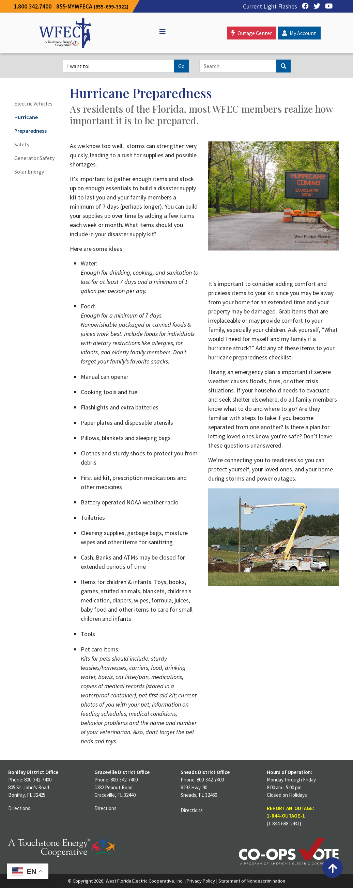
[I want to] (118, 66)
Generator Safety (34, 158)
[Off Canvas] (159, 31)
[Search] (238, 66)
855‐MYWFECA (92, 6)
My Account (299, 33)
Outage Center (251, 33)
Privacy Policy (201, 881)
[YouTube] (327, 6)
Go (181, 66)
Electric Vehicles (33, 103)
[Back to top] (332, 867)
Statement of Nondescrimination (251, 881)
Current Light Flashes (270, 6)
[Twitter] (315, 6)
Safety (21, 144)
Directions (19, 808)
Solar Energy (29, 171)
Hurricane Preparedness (30, 124)
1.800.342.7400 (32, 6)
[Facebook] (303, 6)
